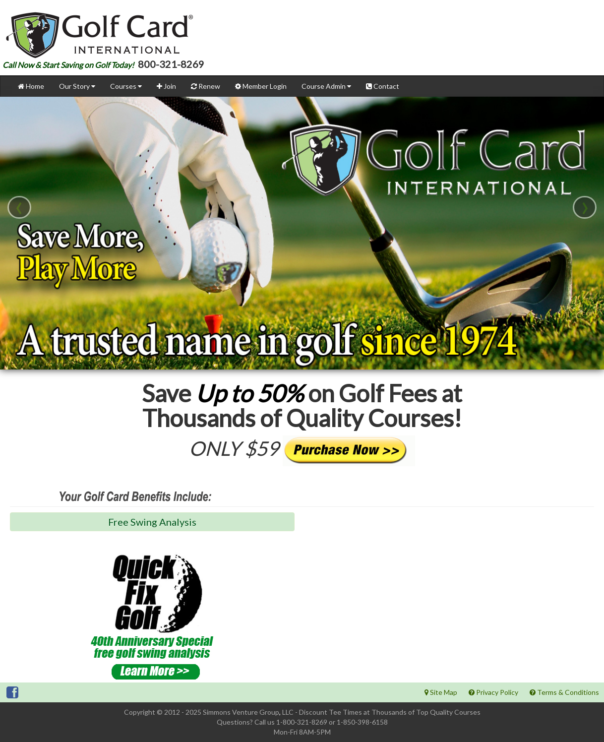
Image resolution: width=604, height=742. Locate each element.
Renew (205, 86)
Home (31, 86)
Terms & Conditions (564, 692)
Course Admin (326, 86)
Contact (382, 86)
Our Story (77, 86)
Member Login (261, 86)
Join (166, 86)
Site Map (440, 692)
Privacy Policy (493, 692)
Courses (126, 86)
